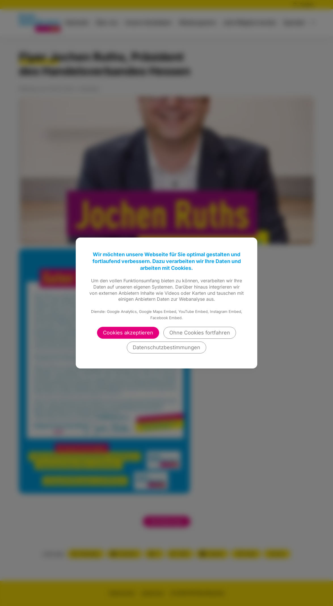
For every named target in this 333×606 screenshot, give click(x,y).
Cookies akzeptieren (128, 333)
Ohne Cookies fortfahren (199, 333)
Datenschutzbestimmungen (166, 347)
